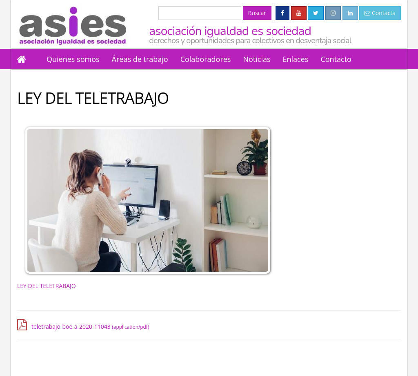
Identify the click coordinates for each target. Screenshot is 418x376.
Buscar (257, 13)
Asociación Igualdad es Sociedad (275, 34)
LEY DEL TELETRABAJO (46, 286)
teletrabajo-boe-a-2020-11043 (90, 326)
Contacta (380, 13)
